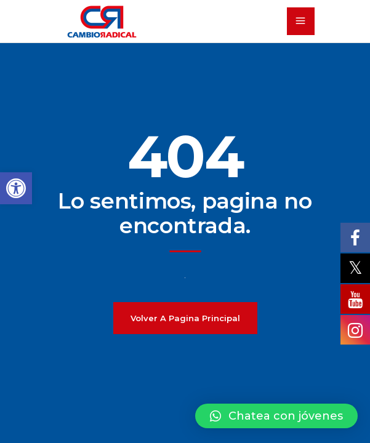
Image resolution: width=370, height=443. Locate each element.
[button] (276, 416)
